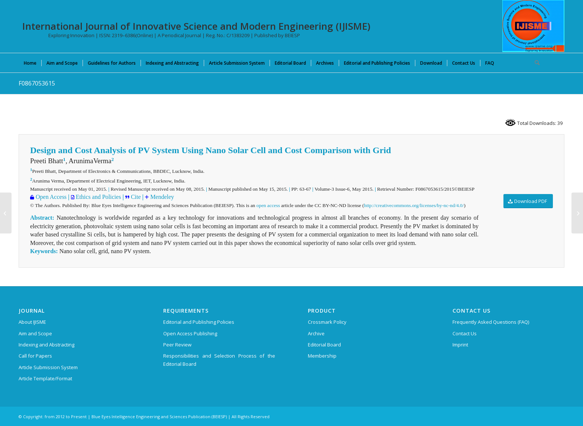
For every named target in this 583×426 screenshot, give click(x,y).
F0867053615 (37, 83)
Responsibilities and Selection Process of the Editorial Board (219, 359)
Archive (316, 333)
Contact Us (464, 333)
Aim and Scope (35, 333)
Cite (135, 197)
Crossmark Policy (327, 322)
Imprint (460, 344)
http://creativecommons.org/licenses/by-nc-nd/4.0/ (414, 205)
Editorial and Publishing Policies (198, 322)
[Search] (534, 63)
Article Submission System (48, 367)
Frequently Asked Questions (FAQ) (490, 322)
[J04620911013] (6, 213)
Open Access (50, 197)
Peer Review (177, 344)
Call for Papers (35, 355)
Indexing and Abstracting (46, 344)
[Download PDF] (528, 201)
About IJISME (32, 322)
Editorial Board (324, 344)
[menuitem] (30, 63)
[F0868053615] (577, 213)
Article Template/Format (45, 378)
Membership (322, 355)
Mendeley (161, 197)
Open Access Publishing (190, 333)
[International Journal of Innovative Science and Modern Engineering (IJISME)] (533, 26)
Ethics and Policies (97, 197)
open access (268, 205)
